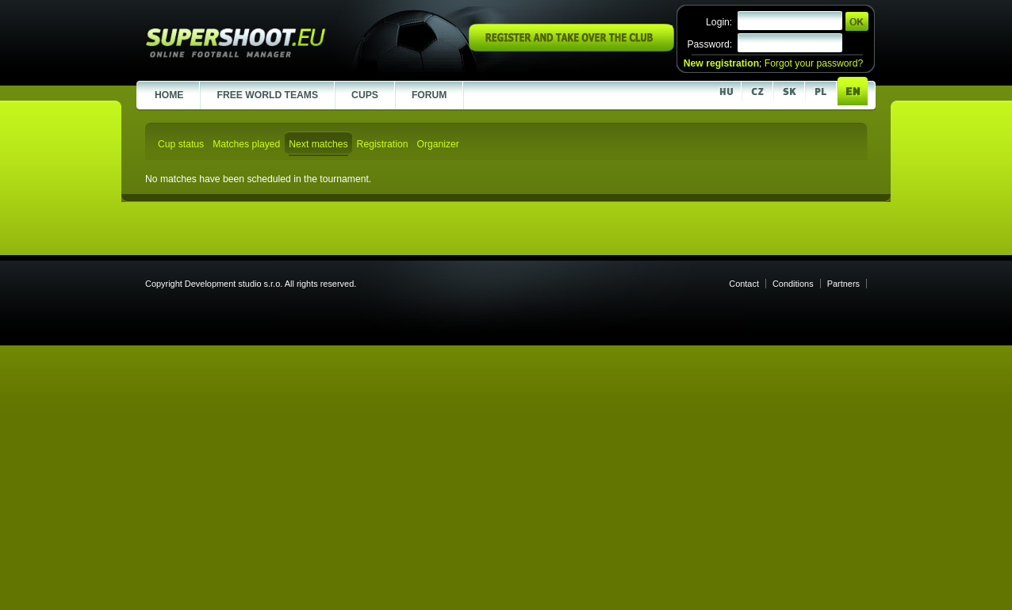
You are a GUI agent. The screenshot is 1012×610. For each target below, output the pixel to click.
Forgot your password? (814, 63)
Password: (709, 44)
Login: (719, 22)
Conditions (793, 283)
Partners (843, 283)
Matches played (246, 144)
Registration (382, 144)
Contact (744, 283)
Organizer (437, 144)
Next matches (318, 144)
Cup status (181, 144)
